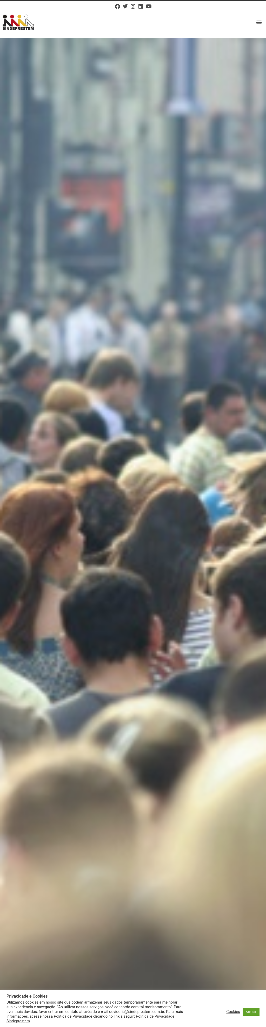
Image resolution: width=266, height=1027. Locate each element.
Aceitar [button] (251, 1012)
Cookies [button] (233, 1011)
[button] (259, 22)
